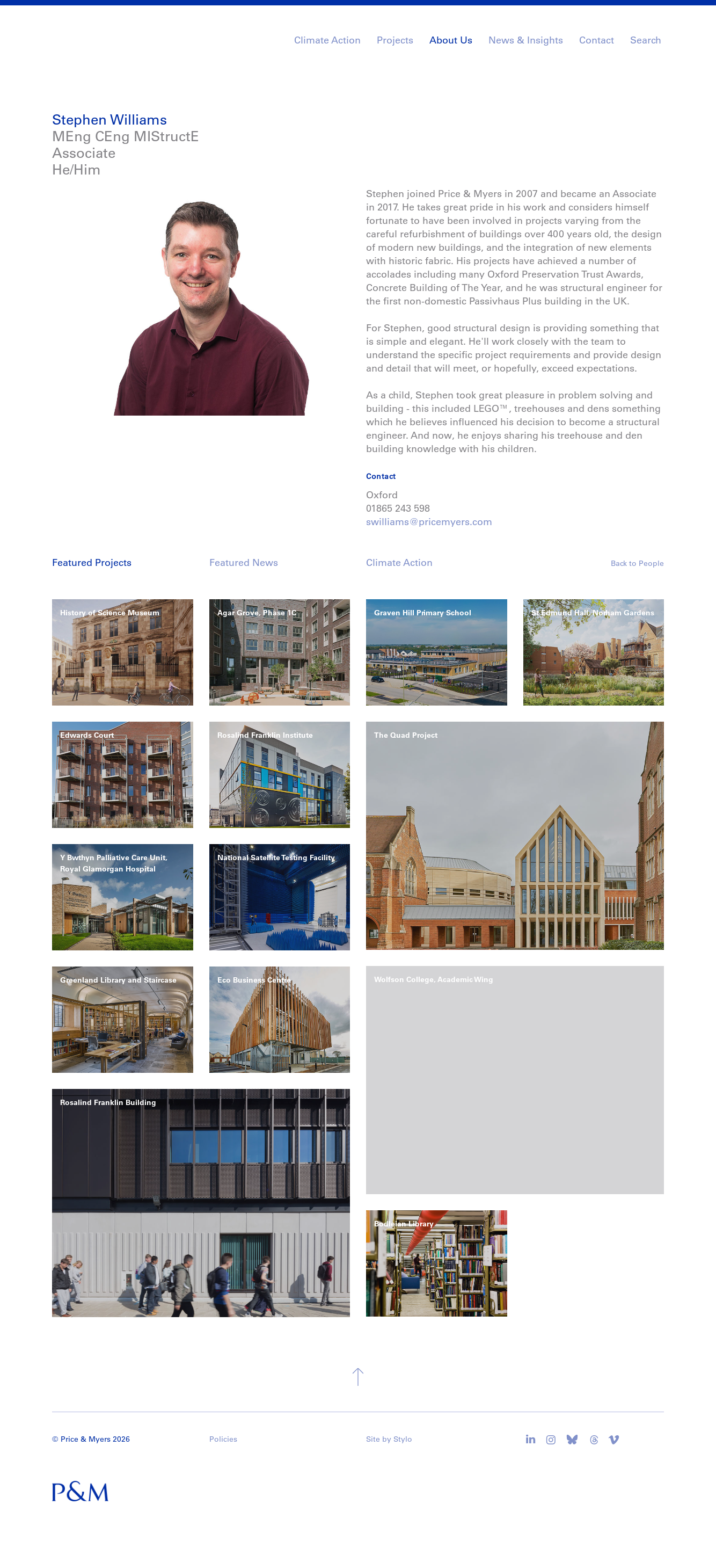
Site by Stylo (389, 1439)
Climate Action (327, 40)
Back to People (637, 563)
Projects (395, 40)
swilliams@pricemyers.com (429, 522)
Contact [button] (596, 40)
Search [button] (645, 40)
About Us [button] (450, 40)
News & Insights (525, 40)
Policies (223, 1439)
